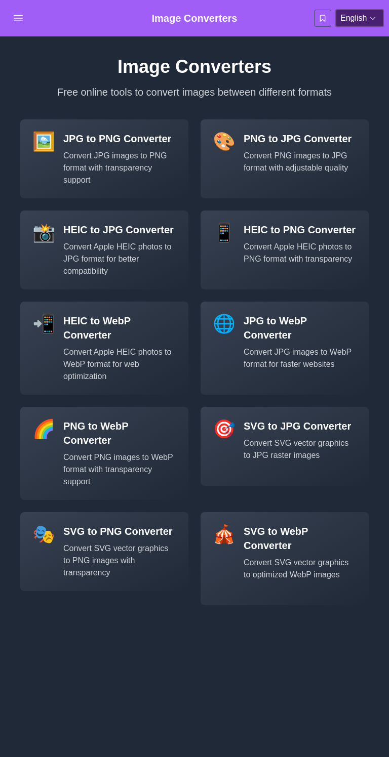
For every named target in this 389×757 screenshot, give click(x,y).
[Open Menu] (18, 18)
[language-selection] (359, 18)
